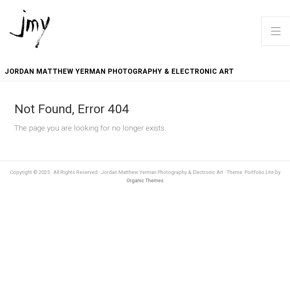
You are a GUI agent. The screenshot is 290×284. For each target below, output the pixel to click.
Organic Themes (145, 180)
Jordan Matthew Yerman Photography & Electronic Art (119, 71)
